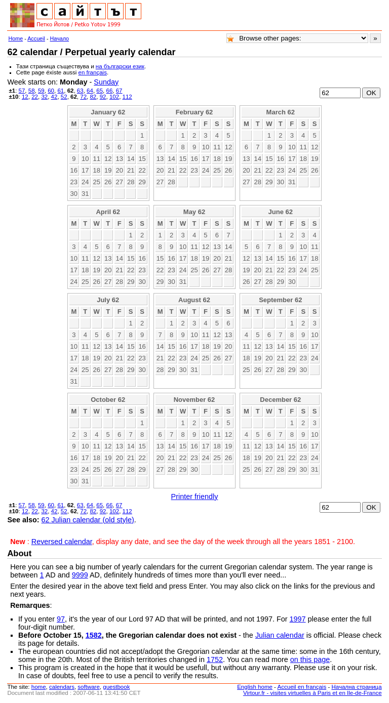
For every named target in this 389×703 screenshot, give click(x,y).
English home (255, 687)
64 (90, 91)
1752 (215, 659)
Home (15, 38)
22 (34, 97)
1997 (298, 619)
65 (99, 91)
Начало (59, 38)
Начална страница (356, 687)
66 (109, 91)
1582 (94, 635)
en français (93, 72)
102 (114, 97)
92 (103, 97)
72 (83, 97)
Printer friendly (194, 496)
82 (93, 97)
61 (60, 91)
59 (41, 91)
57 (22, 91)
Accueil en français (302, 687)
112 (127, 97)
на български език (120, 66)
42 (54, 97)
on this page (310, 659)
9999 (80, 575)
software (88, 687)
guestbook (116, 687)
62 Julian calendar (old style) (88, 520)
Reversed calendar (61, 541)
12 (25, 97)
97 (61, 619)
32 (44, 97)
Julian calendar (279, 635)
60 (51, 91)
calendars (61, 687)
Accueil (36, 38)
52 (64, 97)
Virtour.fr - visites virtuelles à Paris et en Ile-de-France (312, 693)
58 (31, 91)
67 (119, 91)
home (38, 687)
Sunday (106, 82)
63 (80, 91)
